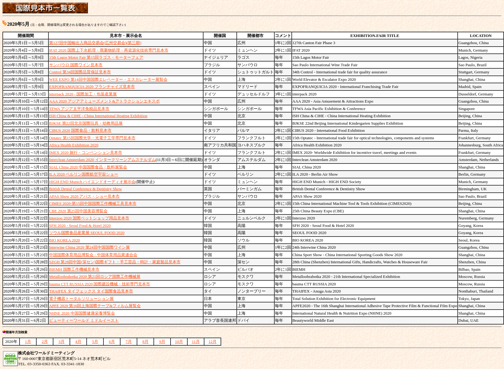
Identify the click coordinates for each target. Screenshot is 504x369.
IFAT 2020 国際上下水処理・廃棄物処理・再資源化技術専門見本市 (108, 50)
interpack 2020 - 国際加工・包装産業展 (83, 94)
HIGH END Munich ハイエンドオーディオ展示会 (92, 181)
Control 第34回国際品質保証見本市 (80, 72)
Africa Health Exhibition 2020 (74, 145)
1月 (28, 341)
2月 (45, 341)
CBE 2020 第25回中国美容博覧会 (78, 211)
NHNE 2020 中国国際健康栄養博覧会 (82, 313)
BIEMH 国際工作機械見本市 (74, 269)
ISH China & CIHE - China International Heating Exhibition (98, 115)
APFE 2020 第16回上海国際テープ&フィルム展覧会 (95, 305)
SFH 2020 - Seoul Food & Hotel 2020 (80, 225)
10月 (179, 341)
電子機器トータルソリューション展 (81, 298)
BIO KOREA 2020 (64, 240)
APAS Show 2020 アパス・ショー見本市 (84, 196)
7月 (129, 341)
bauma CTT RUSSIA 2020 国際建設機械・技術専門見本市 (99, 284)
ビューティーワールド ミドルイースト (84, 320)
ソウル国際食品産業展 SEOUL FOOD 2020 (87, 232)
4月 (78, 341)
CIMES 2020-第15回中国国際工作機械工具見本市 (92, 203)
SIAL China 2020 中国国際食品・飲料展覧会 (88, 167)
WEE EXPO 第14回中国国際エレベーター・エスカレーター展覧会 (108, 79)
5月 (95, 341)
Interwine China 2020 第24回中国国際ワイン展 (89, 247)
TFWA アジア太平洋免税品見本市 (79, 108)
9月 (162, 341)
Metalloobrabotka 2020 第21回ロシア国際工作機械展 (94, 276)
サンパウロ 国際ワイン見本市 (76, 64)
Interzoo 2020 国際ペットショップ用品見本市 (89, 218)
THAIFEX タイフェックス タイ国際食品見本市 (91, 291)
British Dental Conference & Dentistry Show (85, 189)
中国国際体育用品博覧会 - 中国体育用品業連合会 (93, 254)
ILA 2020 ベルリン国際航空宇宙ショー (83, 174)
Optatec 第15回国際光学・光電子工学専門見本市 (92, 138)
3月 (61, 341)
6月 (112, 341)
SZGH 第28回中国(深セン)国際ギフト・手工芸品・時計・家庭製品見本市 (115, 262)
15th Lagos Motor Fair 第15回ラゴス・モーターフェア (96, 57)
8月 (145, 341)
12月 (212, 341)
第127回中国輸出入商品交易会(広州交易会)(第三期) (95, 42)
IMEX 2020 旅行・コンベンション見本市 (85, 152)
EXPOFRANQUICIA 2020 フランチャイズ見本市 (92, 86)
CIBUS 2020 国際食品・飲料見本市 (80, 130)
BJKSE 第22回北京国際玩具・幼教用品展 (86, 123)
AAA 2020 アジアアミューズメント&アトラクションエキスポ (104, 101)
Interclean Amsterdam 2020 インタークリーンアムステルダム (102, 159)
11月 (196, 341)
